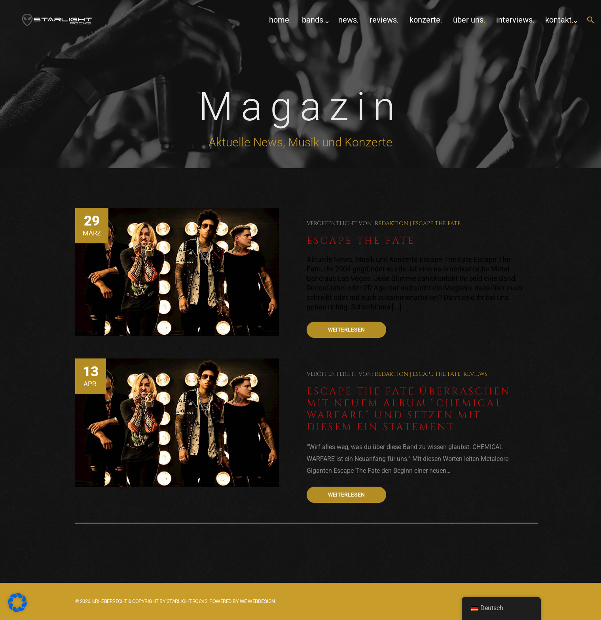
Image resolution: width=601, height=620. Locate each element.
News (347, 20)
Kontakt (558, 20)
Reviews (383, 20)
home (279, 20)
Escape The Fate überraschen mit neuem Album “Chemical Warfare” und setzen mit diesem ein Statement (409, 409)
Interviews (514, 20)
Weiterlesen (346, 329)
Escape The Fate (437, 223)
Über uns (468, 20)
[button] (590, 20)
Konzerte (425, 20)
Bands (312, 20)
